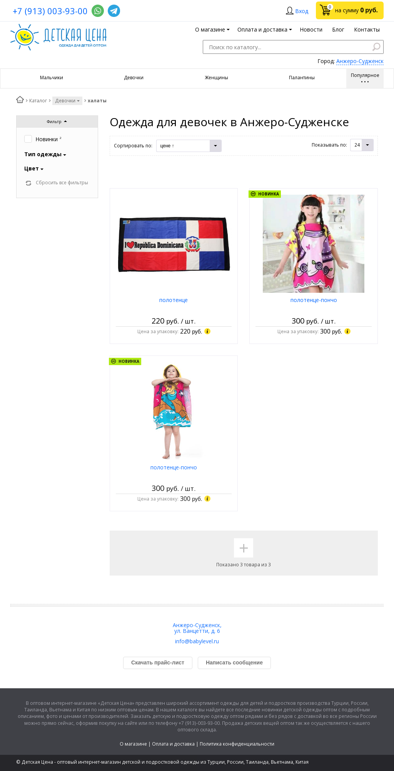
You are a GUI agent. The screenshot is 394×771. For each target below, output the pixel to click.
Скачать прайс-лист (157, 662)
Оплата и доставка (173, 744)
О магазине (133, 744)
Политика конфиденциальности (237, 744)
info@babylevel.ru (197, 641)
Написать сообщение (234, 662)
